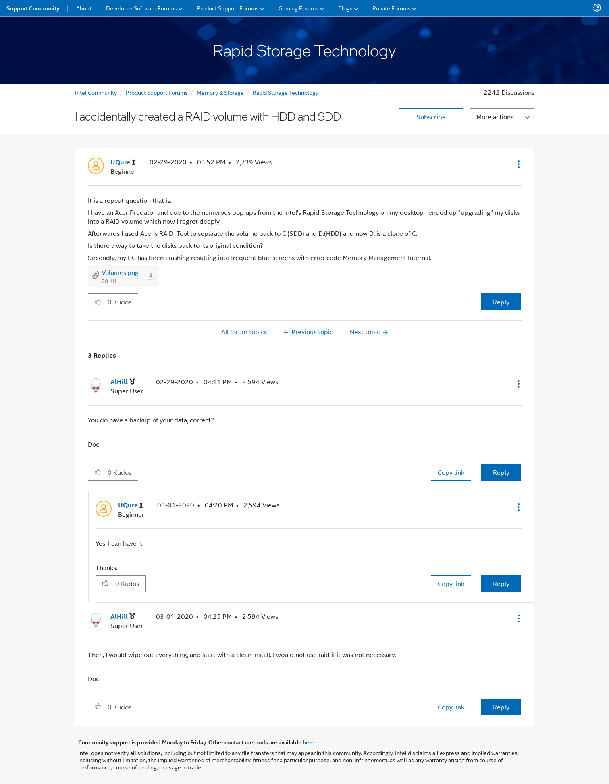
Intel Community (96, 92)
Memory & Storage (220, 92)
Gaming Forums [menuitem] (298, 8)
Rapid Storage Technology (285, 92)
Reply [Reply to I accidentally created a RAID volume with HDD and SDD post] (501, 301)
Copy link (451, 472)
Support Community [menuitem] (32, 8)
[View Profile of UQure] (122, 162)
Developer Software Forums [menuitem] (141, 8)
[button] (518, 164)
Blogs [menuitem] (345, 8)
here (308, 742)
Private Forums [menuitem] (391, 8)
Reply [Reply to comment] (501, 472)
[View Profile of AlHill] (122, 382)
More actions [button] (494, 116)
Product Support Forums (157, 92)
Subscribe (431, 116)
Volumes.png (120, 272)
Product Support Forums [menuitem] (228, 8)
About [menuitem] (83, 8)
